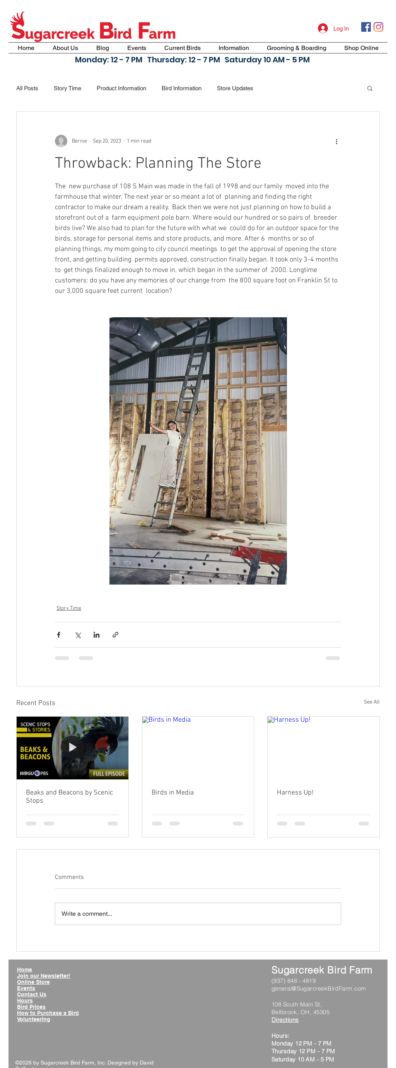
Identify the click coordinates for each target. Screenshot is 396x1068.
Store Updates (235, 88)
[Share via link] (115, 634)
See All (372, 702)
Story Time (67, 88)
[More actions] (336, 141)
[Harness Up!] (323, 748)
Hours (25, 1000)
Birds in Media (173, 793)
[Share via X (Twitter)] (77, 634)
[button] (370, 88)
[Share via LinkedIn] (96, 634)
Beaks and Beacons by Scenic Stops (69, 797)
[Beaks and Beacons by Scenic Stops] (72, 748)
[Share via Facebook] (58, 634)
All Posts (27, 88)
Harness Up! (295, 793)
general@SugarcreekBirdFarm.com (318, 988)
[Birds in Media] (198, 748)
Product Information (121, 88)
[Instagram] (378, 27)
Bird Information (181, 88)
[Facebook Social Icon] (366, 27)
